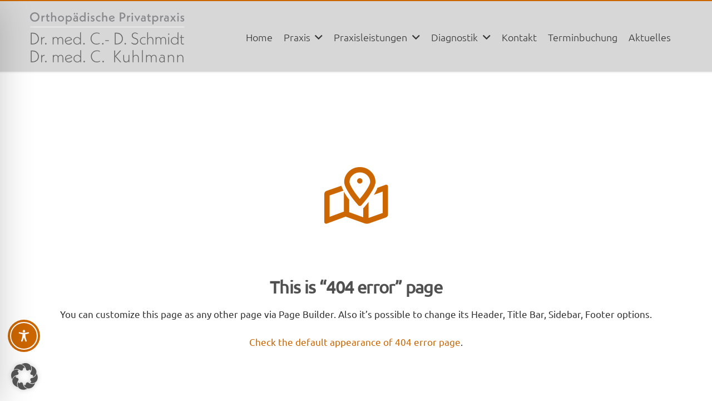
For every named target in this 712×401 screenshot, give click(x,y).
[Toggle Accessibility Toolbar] (24, 336)
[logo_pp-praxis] (107, 37)
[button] (316, 37)
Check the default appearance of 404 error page (355, 342)
